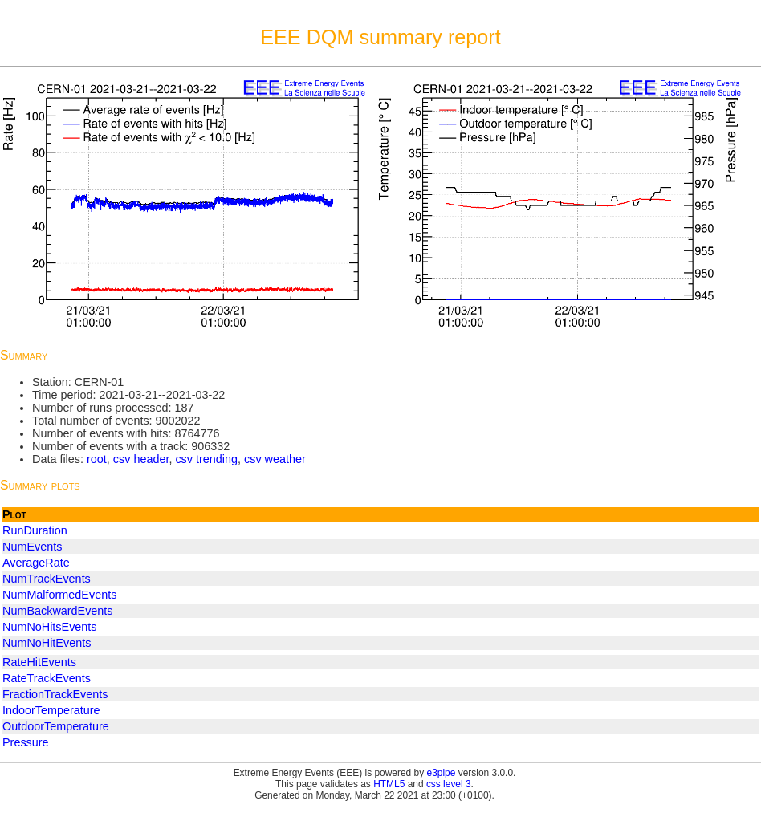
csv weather (275, 459)
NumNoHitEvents (46, 642)
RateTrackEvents (46, 678)
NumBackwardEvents (57, 610)
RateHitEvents (39, 662)
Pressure (25, 742)
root (97, 459)
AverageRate (36, 562)
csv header (141, 459)
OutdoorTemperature (55, 726)
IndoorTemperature (51, 710)
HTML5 (389, 784)
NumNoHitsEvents (49, 626)
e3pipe (441, 772)
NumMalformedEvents (59, 594)
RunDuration (34, 530)
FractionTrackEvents (55, 694)
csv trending (206, 459)
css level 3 (448, 784)
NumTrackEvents (46, 578)
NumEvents (32, 546)
